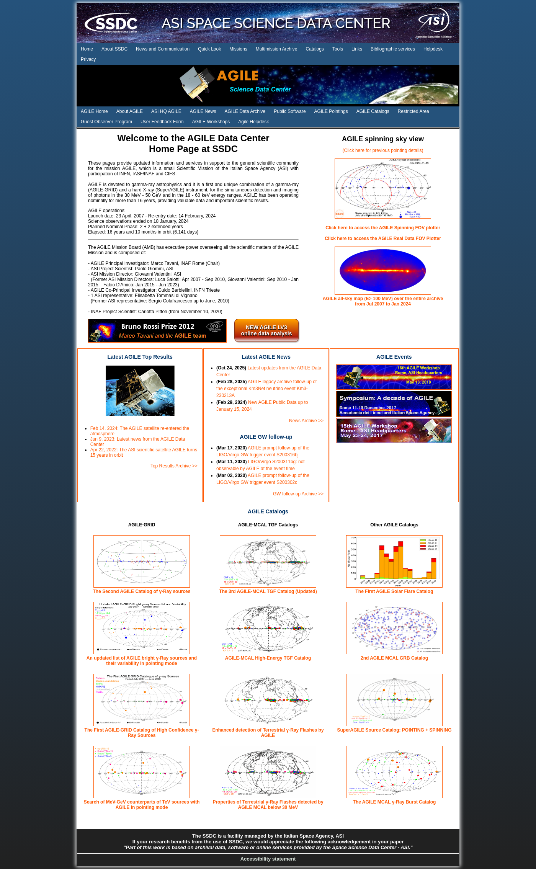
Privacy (88, 59)
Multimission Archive (276, 49)
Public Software (290, 111)
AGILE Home (94, 111)
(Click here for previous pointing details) (383, 150)
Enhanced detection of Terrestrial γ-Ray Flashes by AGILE (268, 732)
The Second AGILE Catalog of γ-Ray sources (142, 591)
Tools (337, 49)
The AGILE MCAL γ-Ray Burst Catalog (394, 802)
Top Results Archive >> (174, 466)
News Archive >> (306, 420)
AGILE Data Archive (245, 111)
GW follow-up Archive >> (298, 494)
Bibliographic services (393, 49)
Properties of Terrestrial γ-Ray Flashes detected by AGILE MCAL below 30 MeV (267, 804)
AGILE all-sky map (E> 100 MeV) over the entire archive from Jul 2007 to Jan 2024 (383, 301)
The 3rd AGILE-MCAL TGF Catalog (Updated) (268, 591)
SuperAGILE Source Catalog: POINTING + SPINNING (394, 730)
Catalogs (315, 49)
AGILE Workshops (211, 121)
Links (356, 49)
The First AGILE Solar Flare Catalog (394, 591)
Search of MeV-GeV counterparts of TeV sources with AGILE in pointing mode (142, 804)
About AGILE (129, 111)
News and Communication (163, 49)
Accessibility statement (268, 859)
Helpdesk (433, 49)
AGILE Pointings (331, 111)
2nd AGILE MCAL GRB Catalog (394, 658)
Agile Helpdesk (253, 121)
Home (87, 49)
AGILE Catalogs (372, 111)
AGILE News (203, 111)
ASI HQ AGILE (166, 111)
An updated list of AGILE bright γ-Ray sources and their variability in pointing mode (142, 660)
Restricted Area (413, 111)
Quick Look (209, 49)
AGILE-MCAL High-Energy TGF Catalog (268, 658)
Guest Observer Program (106, 121)
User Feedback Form (162, 121)
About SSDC (114, 49)
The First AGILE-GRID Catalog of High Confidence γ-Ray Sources (142, 732)
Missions (238, 49)
